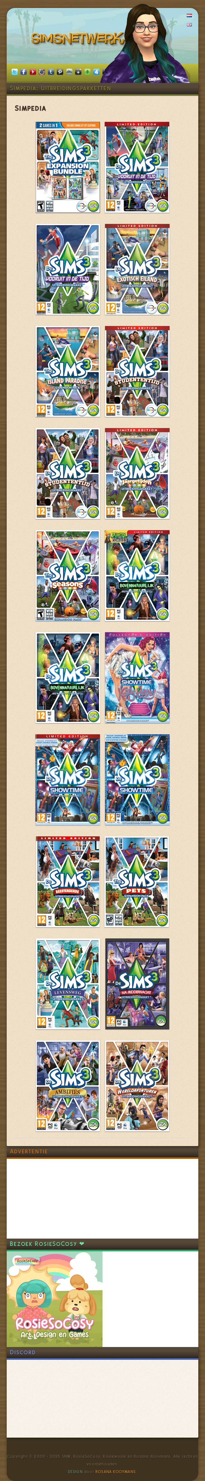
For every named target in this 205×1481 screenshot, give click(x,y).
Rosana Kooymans (115, 1472)
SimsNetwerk (79, 40)
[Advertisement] (54, 1199)
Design (75, 1472)
